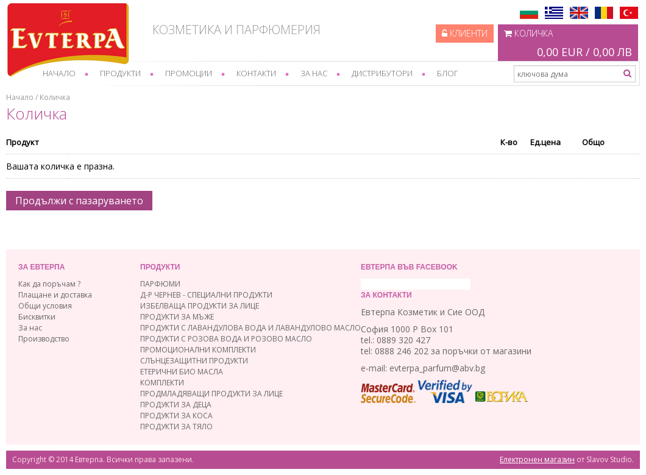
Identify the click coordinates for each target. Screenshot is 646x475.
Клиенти (465, 33)
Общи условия (45, 306)
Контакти (256, 73)
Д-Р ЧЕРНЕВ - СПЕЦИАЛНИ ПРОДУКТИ (206, 295)
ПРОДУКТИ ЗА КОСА (176, 415)
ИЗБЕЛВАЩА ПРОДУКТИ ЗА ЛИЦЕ (199, 306)
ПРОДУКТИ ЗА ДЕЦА (175, 404)
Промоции (188, 73)
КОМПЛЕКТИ (162, 382)
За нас (313, 73)
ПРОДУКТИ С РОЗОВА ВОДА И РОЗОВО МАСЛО (226, 339)
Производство (43, 339)
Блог (447, 73)
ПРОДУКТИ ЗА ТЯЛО (176, 426)
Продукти (120, 73)
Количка (568, 44)
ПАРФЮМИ (160, 284)
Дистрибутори (382, 73)
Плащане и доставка (55, 295)
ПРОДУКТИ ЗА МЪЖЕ (177, 317)
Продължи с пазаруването (79, 200)
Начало (59, 73)
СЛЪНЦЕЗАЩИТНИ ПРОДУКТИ (194, 360)
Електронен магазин (537, 459)
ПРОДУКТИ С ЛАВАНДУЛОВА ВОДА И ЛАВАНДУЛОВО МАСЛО (250, 328)
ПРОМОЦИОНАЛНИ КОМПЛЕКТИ (198, 350)
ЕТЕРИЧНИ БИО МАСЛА (181, 371)
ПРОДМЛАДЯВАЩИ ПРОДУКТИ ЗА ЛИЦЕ (211, 393)
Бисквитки (36, 317)
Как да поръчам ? (49, 284)
